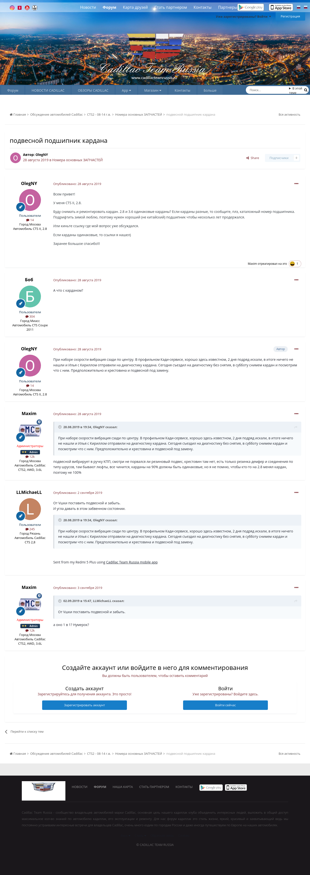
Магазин (152, 90)
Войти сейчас (225, 705)
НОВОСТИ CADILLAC (47, 90)
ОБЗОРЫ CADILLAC (93, 90)
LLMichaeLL (29, 492)
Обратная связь (162, 835)
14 (30, 220)
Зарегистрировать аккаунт (84, 705)
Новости (88, 7)
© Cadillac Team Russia (155, 845)
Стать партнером (171, 7)
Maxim (252, 264)
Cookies (183, 835)
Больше (210, 90)
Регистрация (290, 16)
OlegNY (41, 154)
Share (252, 158)
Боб (29, 279)
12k (30, 456)
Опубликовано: (77, 184)
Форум (109, 7)
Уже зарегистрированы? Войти (243, 16)
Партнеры (227, 7)
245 (30, 529)
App (126, 90)
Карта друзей (135, 7)
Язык (125, 835)
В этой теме (295, 90)
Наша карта (125, 787)
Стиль (140, 835)
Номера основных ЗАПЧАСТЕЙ (77, 160)
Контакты (202, 7)
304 (30, 316)
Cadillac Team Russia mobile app (132, 562)
